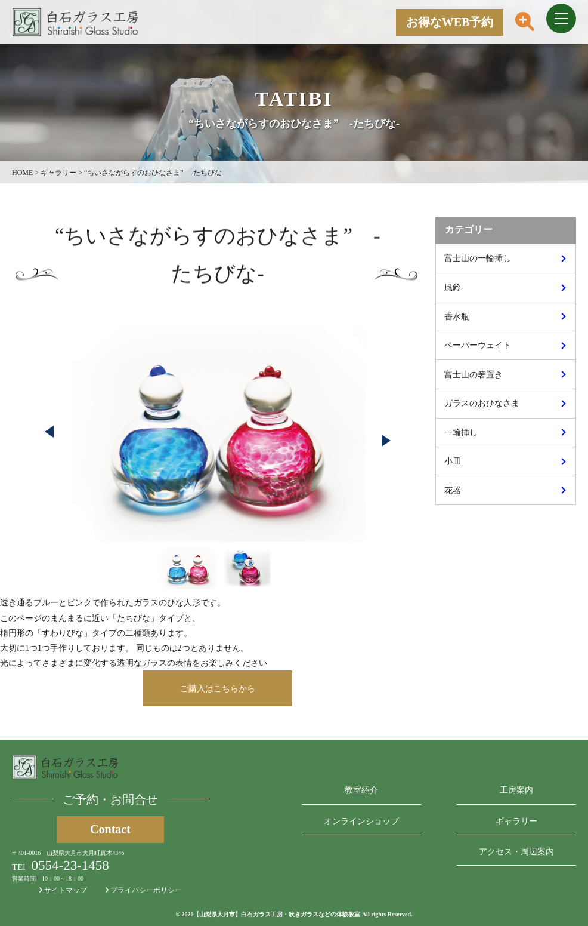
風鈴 (452, 287)
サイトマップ (63, 890)
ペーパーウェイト (477, 345)
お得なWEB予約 (450, 22)
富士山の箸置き (473, 374)
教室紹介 (361, 790)
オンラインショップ (361, 821)
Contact (110, 829)
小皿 (452, 461)
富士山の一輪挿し (477, 258)
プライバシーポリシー (143, 890)
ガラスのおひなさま (481, 403)
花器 (452, 490)
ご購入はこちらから (217, 688)
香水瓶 (456, 316)
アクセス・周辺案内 (516, 851)
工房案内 (516, 790)
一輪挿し (461, 432)
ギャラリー (516, 821)
